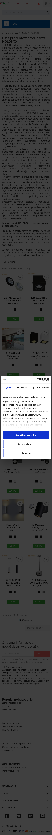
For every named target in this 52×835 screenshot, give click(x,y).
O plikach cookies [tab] (40, 387)
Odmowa (26, 453)
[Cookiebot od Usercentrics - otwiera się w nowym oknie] (37, 380)
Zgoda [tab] (8, 387)
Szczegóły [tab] (22, 387)
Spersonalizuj (26, 444)
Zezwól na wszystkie (26, 435)
